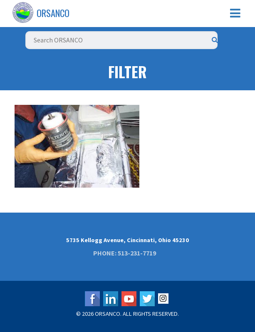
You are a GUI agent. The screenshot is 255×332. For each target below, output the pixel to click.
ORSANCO (53, 13)
